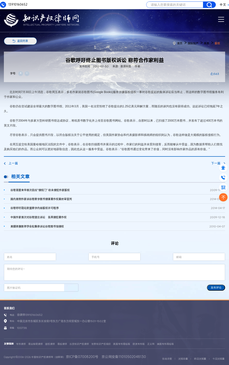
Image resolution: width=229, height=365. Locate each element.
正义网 (150, 344)
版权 (217, 43)
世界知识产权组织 (101, 344)
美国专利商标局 (121, 344)
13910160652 (13, 5)
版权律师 (50, 344)
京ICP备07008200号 (82, 356)
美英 (206, 43)
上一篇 (11, 163)
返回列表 (22, 41)
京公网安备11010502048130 (124, 356)
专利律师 (21, 344)
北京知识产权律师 (79, 344)
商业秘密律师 (35, 344)
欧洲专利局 (139, 344)
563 (216, 74)
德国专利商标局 (165, 344)
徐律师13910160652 (29, 315)
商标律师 (62, 344)
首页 (177, 43)
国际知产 (193, 43)
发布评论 (216, 287)
